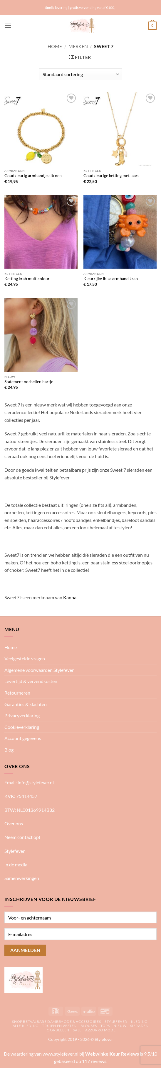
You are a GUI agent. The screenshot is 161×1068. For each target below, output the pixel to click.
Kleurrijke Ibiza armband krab (110, 278)
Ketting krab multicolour (27, 278)
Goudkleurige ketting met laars (111, 175)
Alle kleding (25, 1025)
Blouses (88, 1025)
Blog (9, 749)
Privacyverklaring (22, 715)
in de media (15, 864)
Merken (78, 46)
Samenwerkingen (21, 878)
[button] (7, 25)
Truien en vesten (59, 1025)
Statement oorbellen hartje (28, 381)
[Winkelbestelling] (80, 74)
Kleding (139, 1021)
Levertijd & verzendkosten (30, 681)
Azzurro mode (100, 1030)
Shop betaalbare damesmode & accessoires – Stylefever (69, 1021)
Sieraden (139, 1025)
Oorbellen (58, 1030)
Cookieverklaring (21, 727)
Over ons (13, 823)
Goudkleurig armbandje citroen (33, 175)
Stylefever (14, 851)
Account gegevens (22, 738)
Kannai (70, 597)
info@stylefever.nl (36, 782)
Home (55, 46)
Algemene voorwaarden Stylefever (39, 670)
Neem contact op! (22, 837)
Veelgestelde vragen (24, 658)
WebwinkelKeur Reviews (112, 1053)
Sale (77, 1030)
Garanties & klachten (25, 704)
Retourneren (17, 692)
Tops (105, 1025)
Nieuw (119, 1025)
